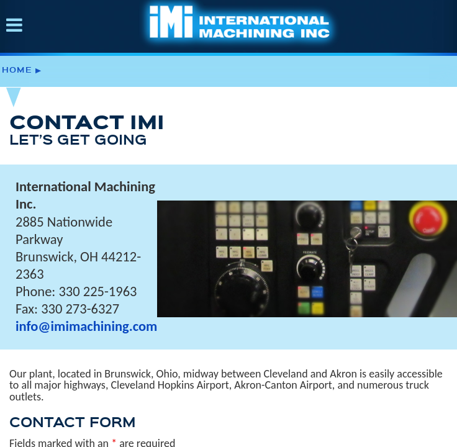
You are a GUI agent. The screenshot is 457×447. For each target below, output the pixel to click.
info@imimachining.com (86, 326)
